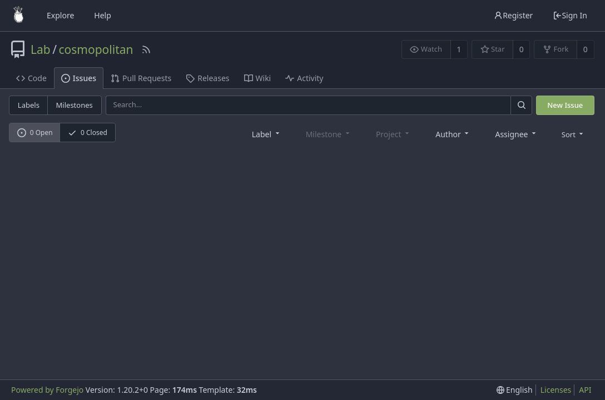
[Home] (18, 15)
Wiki (257, 78)
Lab (41, 49)
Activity (304, 78)
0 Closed (87, 132)
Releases (207, 78)
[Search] (521, 105)
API (585, 389)
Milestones (74, 105)
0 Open (35, 132)
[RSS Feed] (146, 49)
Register (513, 15)
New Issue (565, 105)
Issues (78, 78)
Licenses (556, 389)
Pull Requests (141, 78)
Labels (28, 105)
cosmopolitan (96, 49)
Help (102, 15)
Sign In (570, 15)
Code (31, 78)
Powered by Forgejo (47, 389)
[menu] (573, 134)
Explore (60, 15)
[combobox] (267, 133)
